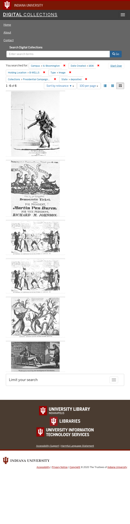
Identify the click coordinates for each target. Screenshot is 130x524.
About (7, 32)
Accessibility (43, 467)
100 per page (89, 86)
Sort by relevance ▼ (60, 86)
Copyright (75, 467)
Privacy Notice (60, 467)
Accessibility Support (47, 445)
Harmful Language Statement (77, 445)
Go (115, 54)
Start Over (116, 65)
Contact (8, 40)
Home (7, 25)
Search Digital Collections (25, 47)
